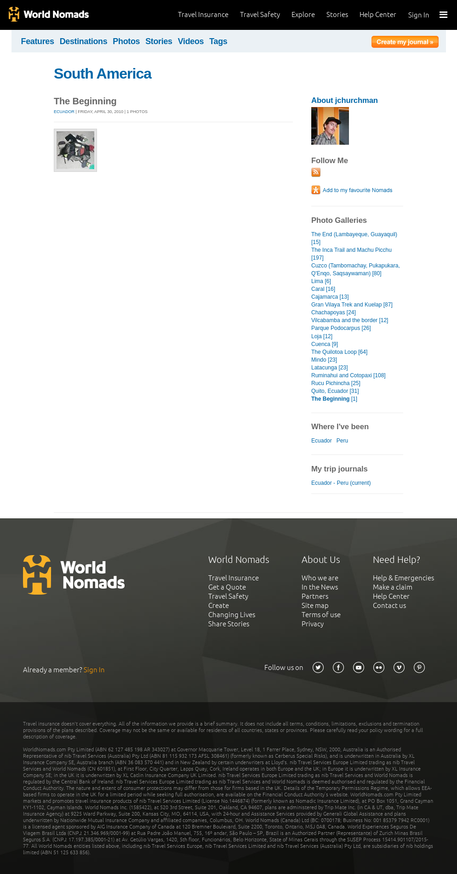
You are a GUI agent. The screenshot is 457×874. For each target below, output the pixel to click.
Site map (315, 605)
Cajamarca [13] (329, 297)
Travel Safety (260, 14)
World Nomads (48, 15)
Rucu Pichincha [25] (335, 383)
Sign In (418, 15)
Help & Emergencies (403, 578)
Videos (191, 41)
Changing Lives (231, 615)
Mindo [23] (324, 360)
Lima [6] (321, 281)
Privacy (313, 624)
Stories (337, 14)
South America (102, 73)
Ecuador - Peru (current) (341, 483)
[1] (334, 399)
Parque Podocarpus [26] (341, 328)
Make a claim (392, 587)
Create (218, 605)
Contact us (389, 605)
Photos (126, 41)
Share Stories (228, 624)
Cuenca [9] (324, 344)
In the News (320, 587)
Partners (315, 596)
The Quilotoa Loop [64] (339, 352)
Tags (218, 41)
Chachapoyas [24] (333, 312)
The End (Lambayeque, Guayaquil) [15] (354, 238)
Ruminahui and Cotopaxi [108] (348, 375)
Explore (303, 14)
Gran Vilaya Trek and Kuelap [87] (352, 304)
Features (37, 41)
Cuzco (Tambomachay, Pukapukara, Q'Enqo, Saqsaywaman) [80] (355, 269)
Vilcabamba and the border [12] (349, 320)
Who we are (320, 578)
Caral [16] (323, 289)
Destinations (84, 41)
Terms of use (321, 615)
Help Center (378, 14)
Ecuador (64, 111)
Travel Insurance (203, 14)
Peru (342, 440)
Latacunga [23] (329, 367)
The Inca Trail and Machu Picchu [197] (351, 254)
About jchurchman (344, 100)
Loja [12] (321, 336)
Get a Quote (227, 587)
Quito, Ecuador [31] (335, 391)
